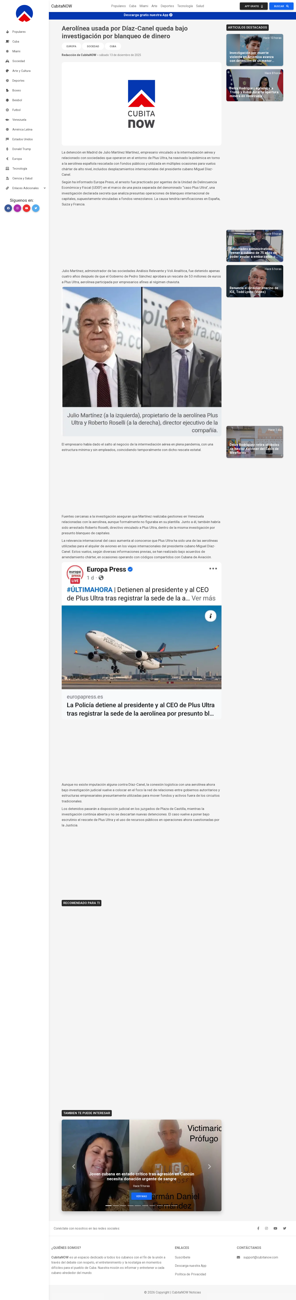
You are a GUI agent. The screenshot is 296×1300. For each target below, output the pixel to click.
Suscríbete (182, 1257)
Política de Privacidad (190, 1274)
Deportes (167, 6)
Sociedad (93, 46)
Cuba (132, 6)
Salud (200, 6)
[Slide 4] (130, 1205)
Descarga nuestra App (190, 1266)
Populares (118, 6)
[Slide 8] (160, 1205)
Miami (143, 6)
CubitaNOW (61, 6)
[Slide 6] (145, 1205)
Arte (154, 6)
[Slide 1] (108, 1205)
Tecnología (185, 6)
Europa (71, 46)
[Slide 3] (123, 1205)
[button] (24, 188)
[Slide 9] (167, 1205)
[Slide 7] (152, 1205)
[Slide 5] (138, 1205)
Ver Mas (141, 1196)
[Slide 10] (174, 1205)
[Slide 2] (116, 1205)
